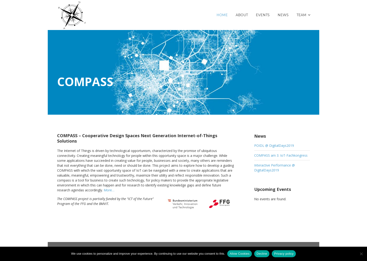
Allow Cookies (240, 253)
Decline (262, 253)
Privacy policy (284, 253)
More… (109, 190)
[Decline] (361, 253)
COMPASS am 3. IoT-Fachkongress (281, 155)
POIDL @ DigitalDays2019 (274, 145)
